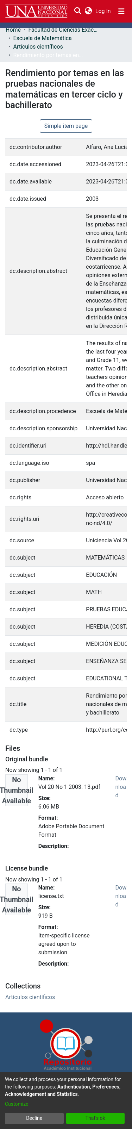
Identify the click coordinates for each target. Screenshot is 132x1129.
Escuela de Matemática (42, 38)
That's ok (95, 1118)
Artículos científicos (38, 46)
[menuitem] (88, 11)
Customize (16, 1104)
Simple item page (66, 126)
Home (13, 29)
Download (121, 787)
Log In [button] (103, 11)
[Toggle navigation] (121, 11)
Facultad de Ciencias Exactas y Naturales (63, 29)
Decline (34, 1118)
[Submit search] (77, 11)
